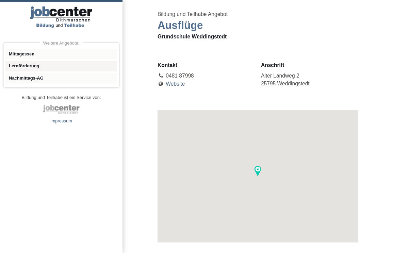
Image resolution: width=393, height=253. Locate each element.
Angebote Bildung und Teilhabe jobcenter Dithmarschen (61, 17)
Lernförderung (24, 65)
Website (175, 84)
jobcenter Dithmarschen (61, 109)
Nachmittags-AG (26, 78)
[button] (258, 171)
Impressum (61, 120)
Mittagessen (21, 53)
